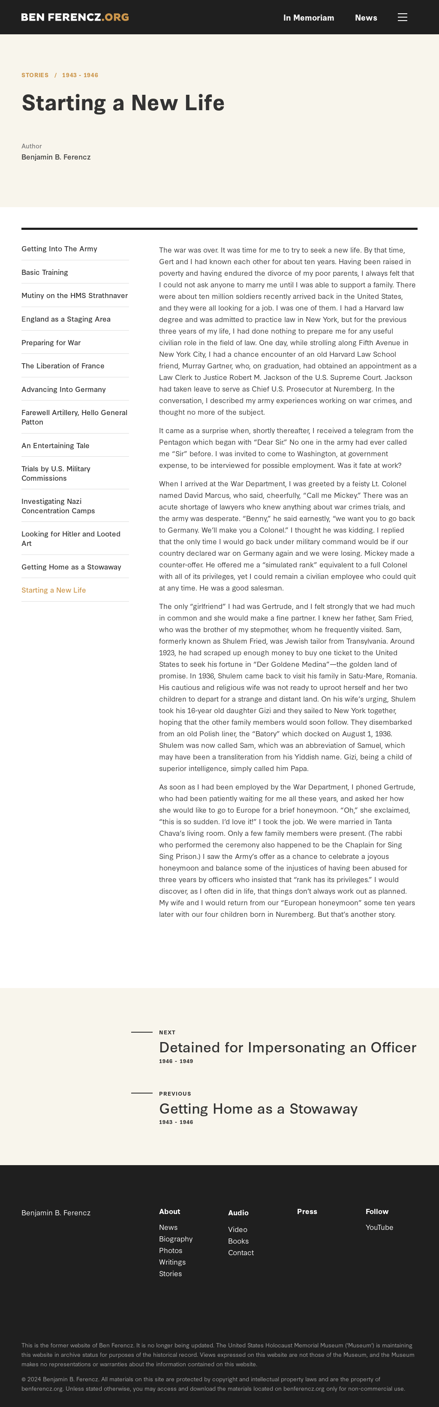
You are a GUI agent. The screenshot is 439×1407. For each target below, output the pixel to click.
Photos (170, 1250)
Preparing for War (51, 342)
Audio (238, 1212)
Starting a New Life (53, 589)
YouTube (380, 1227)
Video (237, 1229)
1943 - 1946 (80, 74)
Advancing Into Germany (63, 389)
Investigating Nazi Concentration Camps (58, 505)
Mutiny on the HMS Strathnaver (74, 295)
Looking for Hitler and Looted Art (70, 538)
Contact (241, 1252)
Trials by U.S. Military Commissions (55, 473)
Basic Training (44, 272)
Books (238, 1240)
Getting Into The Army (59, 248)
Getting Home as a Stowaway (71, 566)
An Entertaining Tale (55, 445)
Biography (175, 1238)
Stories (35, 74)
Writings (172, 1261)
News (168, 1227)
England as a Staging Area (66, 318)
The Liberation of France (63, 365)
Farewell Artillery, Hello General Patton (74, 416)
